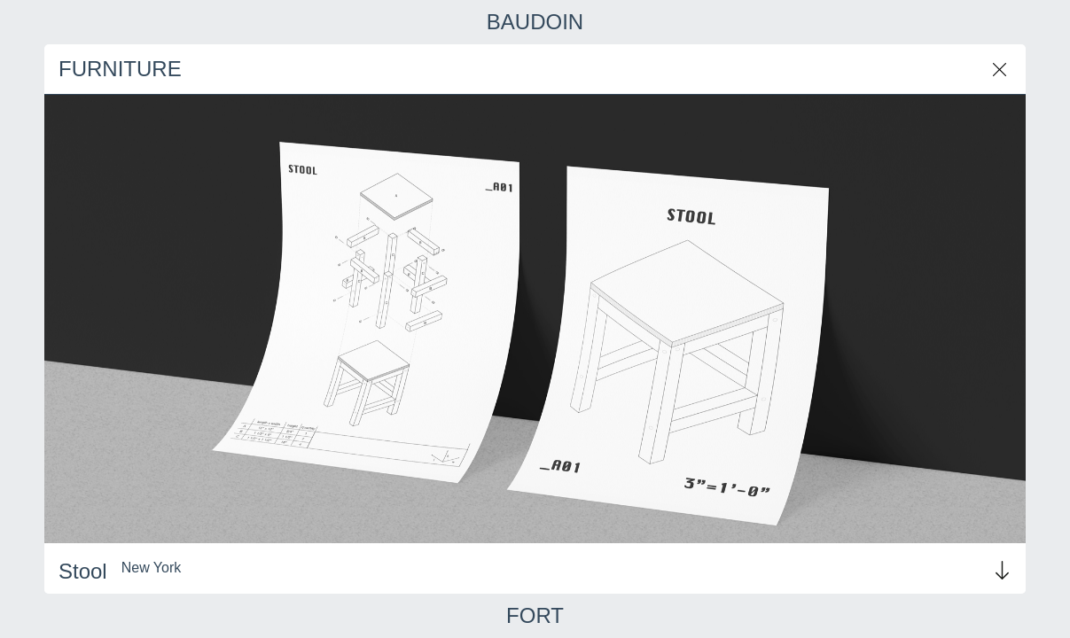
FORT (535, 615)
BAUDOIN (535, 22)
